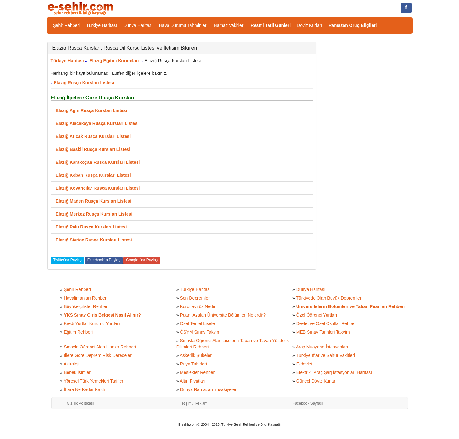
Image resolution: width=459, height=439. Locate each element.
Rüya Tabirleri (193, 363)
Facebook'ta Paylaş (103, 260)
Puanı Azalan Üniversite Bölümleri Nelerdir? (223, 314)
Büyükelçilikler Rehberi (86, 306)
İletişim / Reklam (194, 403)
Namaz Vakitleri (229, 25)
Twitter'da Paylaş (67, 260)
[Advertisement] (369, 136)
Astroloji (71, 363)
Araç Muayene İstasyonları (322, 346)
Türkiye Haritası (101, 25)
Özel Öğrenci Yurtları (316, 314)
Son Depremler (194, 297)
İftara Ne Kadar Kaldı (84, 389)
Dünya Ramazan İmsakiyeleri (208, 389)
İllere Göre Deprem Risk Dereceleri (98, 355)
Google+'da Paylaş (142, 260)
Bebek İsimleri (77, 372)
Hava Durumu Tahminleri (183, 25)
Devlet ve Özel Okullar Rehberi (326, 323)
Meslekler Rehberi (197, 372)
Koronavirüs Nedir (197, 306)
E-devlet (304, 363)
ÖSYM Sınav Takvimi (200, 332)
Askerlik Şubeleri (196, 355)
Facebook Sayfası (308, 403)
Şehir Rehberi (66, 25)
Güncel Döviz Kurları (316, 380)
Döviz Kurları (309, 25)
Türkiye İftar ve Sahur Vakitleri (325, 355)
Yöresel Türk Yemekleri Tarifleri (94, 380)
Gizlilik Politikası (80, 403)
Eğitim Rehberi (78, 332)
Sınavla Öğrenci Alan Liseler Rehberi (100, 346)
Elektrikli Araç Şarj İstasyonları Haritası (334, 372)
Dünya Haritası (138, 25)
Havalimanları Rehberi (86, 297)
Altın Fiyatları (193, 380)
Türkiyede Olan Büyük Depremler (329, 297)
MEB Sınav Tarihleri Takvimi (323, 332)
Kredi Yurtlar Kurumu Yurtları (92, 323)
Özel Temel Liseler (198, 323)
